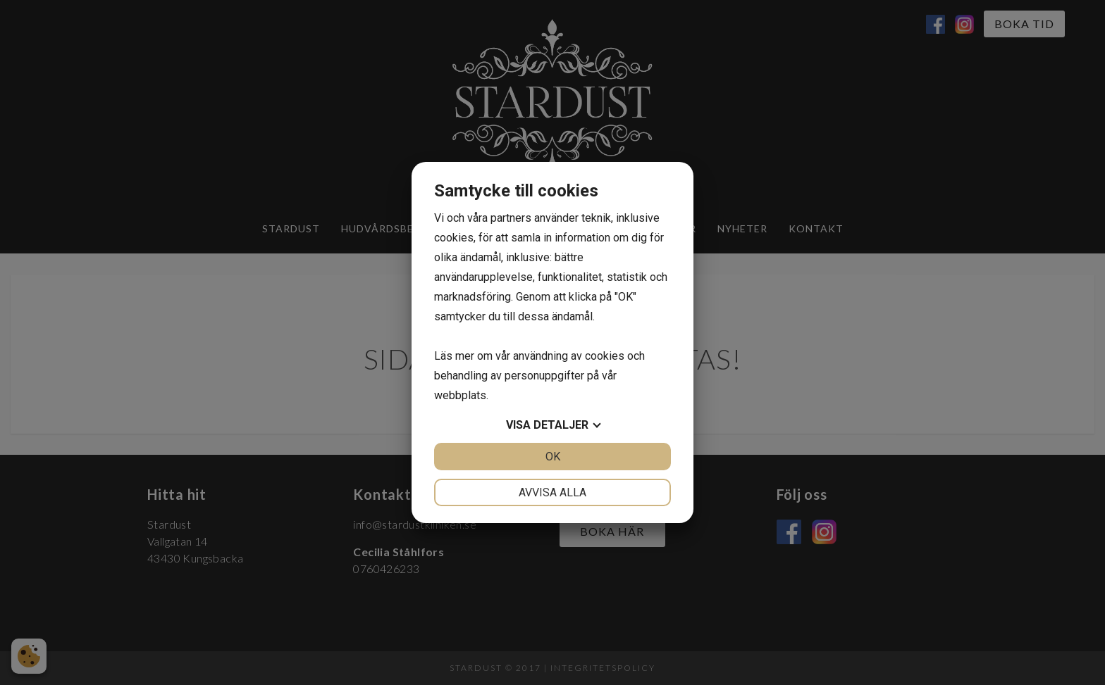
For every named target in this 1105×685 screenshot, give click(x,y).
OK (552, 456)
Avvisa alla (552, 492)
